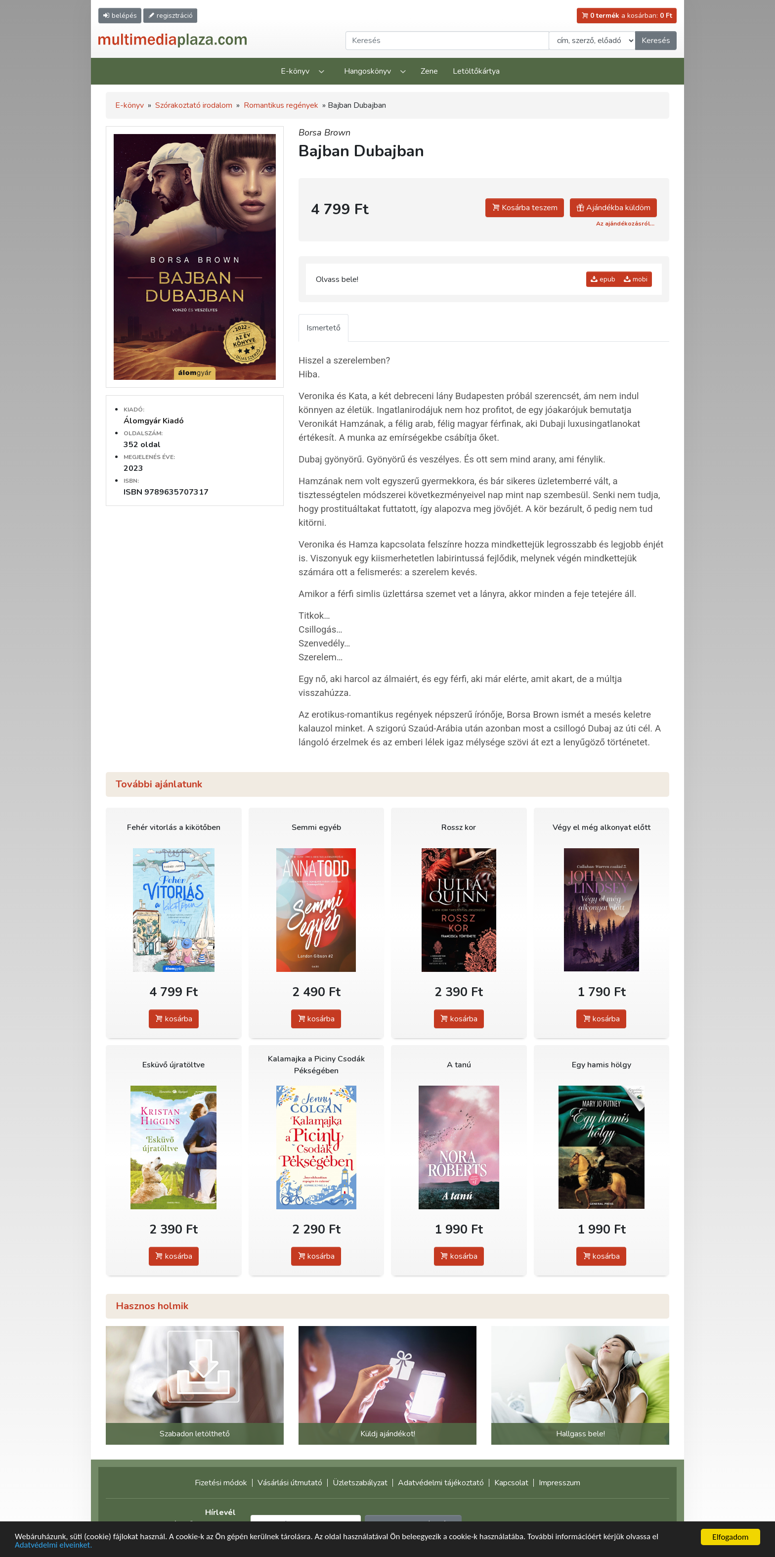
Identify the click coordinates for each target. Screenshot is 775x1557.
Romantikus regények (281, 105)
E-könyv (295, 71)
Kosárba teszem (525, 207)
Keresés (656, 40)
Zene (429, 71)
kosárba (173, 1018)
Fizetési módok (221, 1482)
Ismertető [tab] (323, 327)
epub (603, 279)
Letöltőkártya (476, 71)
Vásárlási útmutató (290, 1482)
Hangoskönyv (367, 71)
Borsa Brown (324, 132)
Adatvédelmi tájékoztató (441, 1482)
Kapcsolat (511, 1482)
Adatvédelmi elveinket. (54, 1545)
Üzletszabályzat (360, 1482)
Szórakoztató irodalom (193, 105)
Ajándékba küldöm (613, 207)
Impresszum (559, 1482)
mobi (635, 279)
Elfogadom (730, 1537)
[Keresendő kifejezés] (447, 40)
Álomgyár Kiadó (154, 420)
